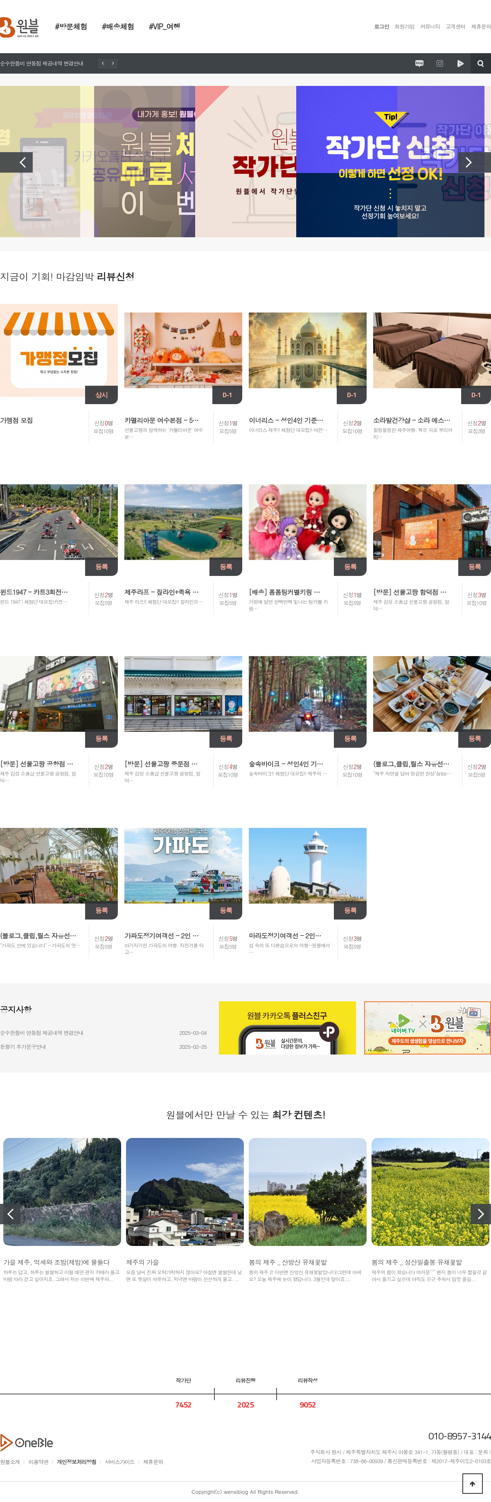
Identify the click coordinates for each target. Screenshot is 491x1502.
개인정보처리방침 (77, 1462)
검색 (481, 63)
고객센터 (455, 26)
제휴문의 (481, 26)
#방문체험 (71, 26)
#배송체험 (118, 26)
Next (474, 162)
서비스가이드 (120, 1462)
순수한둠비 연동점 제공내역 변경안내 (41, 63)
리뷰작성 (308, 1380)
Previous (16, 162)
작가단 (183, 1380)
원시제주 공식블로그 (419, 63)
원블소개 (10, 1462)
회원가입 (404, 26)
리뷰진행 (245, 1380)
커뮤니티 (430, 26)
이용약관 (38, 1462)
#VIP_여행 (164, 26)
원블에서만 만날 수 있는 (245, 1115)
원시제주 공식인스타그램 (440, 63)
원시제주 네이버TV (460, 63)
